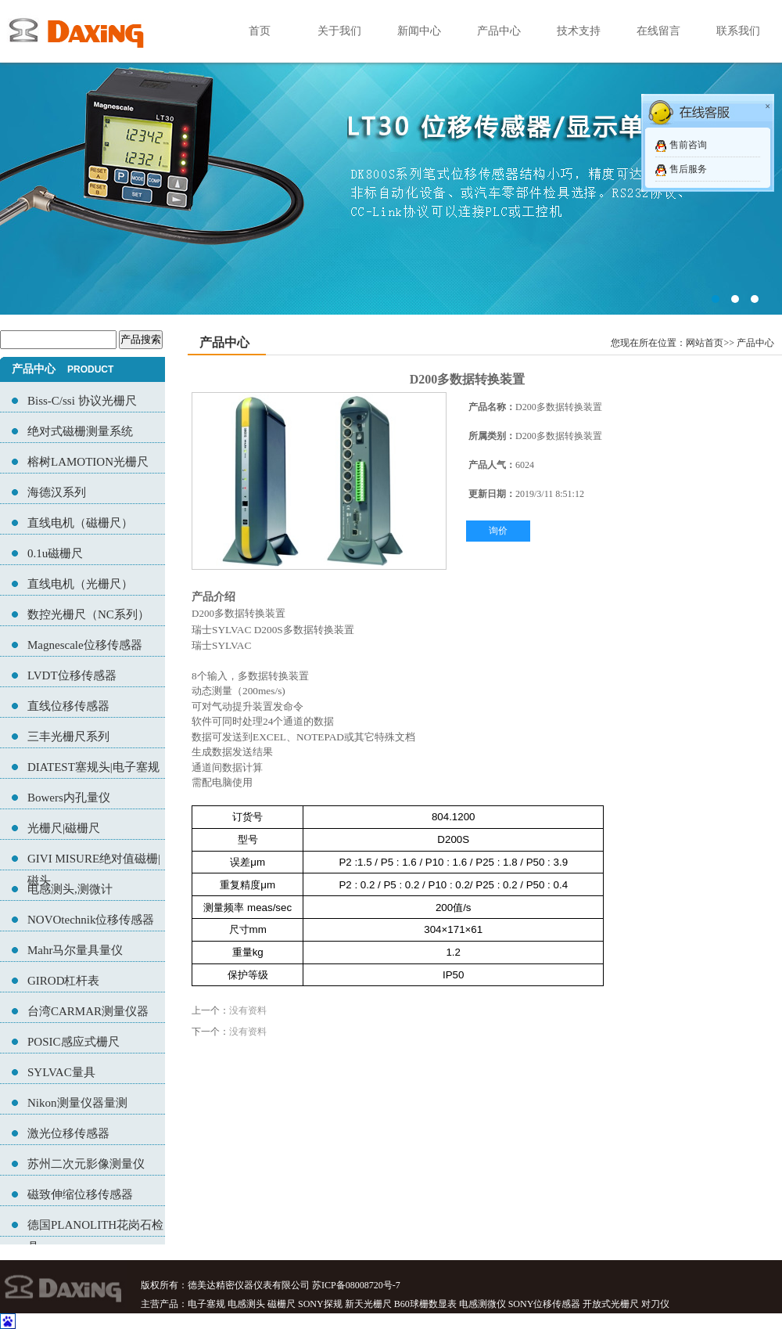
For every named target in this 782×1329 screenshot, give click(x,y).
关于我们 (339, 31)
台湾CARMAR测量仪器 (88, 1011)
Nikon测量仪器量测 (77, 1103)
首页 (260, 31)
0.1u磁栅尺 (55, 553)
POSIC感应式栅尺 (73, 1041)
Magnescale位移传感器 (84, 645)
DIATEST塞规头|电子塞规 (93, 767)
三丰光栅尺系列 (68, 736)
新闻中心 (419, 31)
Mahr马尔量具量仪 (75, 950)
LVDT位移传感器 (72, 675)
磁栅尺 (281, 1303)
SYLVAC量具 (61, 1072)
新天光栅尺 (368, 1303)
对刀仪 (655, 1303)
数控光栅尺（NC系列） (88, 614)
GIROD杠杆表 (63, 980)
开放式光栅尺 (611, 1303)
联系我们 (738, 31)
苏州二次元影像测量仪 (86, 1164)
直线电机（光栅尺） (80, 584)
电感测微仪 (482, 1303)
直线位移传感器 (68, 706)
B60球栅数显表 (425, 1303)
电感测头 (246, 1303)
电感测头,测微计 (70, 889)
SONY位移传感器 (544, 1303)
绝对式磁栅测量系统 (80, 431)
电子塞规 (206, 1303)
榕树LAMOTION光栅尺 (88, 462)
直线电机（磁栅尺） (80, 523)
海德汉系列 (56, 492)
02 (391, 157)
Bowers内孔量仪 (68, 797)
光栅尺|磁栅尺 (63, 828)
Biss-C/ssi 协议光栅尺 (82, 400)
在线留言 (658, 31)
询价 (498, 530)
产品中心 (499, 31)
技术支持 (579, 31)
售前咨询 (688, 144)
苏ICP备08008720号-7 (356, 1285)
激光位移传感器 (68, 1133)
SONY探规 (320, 1303)
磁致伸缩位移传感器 (80, 1194)
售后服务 (688, 169)
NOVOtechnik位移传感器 (90, 919)
